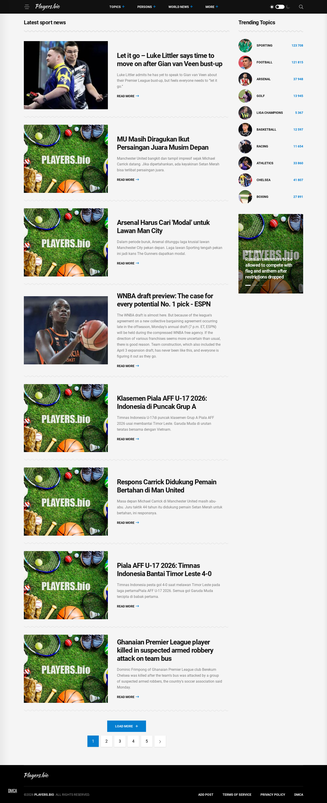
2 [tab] (255, 285)
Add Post (205, 795)
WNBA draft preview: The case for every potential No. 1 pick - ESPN (165, 300)
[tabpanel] (270, 253)
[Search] (301, 7)
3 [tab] (263, 285)
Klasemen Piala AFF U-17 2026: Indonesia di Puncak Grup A (162, 403)
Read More (128, 96)
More (210, 7)
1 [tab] (248, 285)
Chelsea (263, 180)
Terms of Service (237, 795)
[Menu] (27, 7)
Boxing (262, 197)
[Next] (160, 741)
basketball (266, 129)
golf (261, 96)
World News (178, 7)
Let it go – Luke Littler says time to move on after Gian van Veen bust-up (170, 60)
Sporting (264, 45)
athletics (265, 163)
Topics (115, 7)
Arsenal (264, 79)
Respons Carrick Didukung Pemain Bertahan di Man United (166, 486)
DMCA (298, 795)
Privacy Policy (272, 795)
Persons (144, 7)
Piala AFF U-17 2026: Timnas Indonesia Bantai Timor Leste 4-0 (164, 570)
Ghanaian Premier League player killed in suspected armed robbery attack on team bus (165, 650)
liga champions (270, 112)
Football (264, 62)
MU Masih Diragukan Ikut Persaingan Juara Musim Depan (162, 143)
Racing (262, 146)
